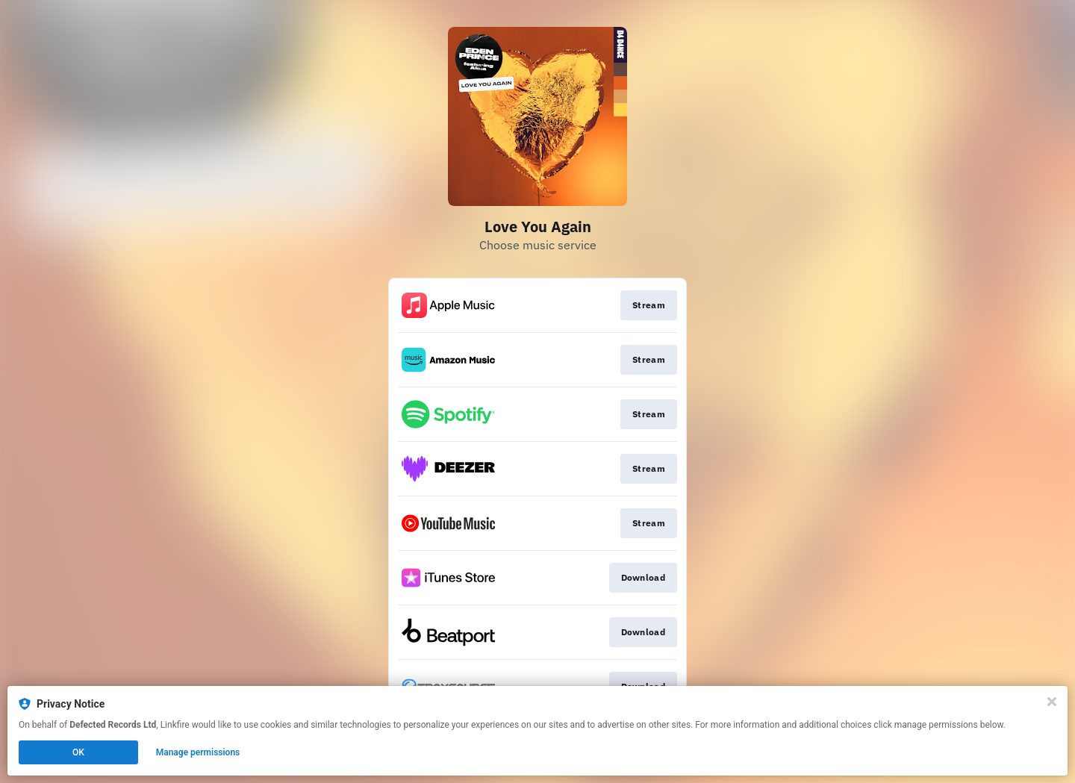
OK (78, 752)
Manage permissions (198, 752)
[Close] (1052, 702)
